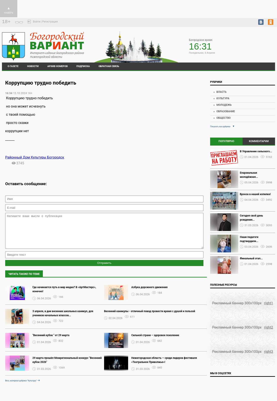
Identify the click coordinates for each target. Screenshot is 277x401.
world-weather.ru (250, 48)
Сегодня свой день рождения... (251, 217)
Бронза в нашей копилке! (255, 194)
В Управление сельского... (256, 151)
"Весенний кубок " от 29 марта (50, 341)
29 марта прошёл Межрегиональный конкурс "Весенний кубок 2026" (67, 366)
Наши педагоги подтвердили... (249, 239)
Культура (222, 98)
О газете (13, 66)
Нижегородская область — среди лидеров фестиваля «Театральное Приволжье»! (164, 366)
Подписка (83, 66)
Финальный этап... (251, 258)
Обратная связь (108, 66)
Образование (225, 111)
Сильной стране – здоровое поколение (155, 341)
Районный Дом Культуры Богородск (34, 157)
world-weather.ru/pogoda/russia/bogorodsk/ (250, 44)
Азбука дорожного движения (149, 293)
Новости (33, 66)
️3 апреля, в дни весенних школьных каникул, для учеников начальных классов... (62, 319)
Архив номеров (57, 66)
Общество (223, 117)
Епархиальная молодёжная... (249, 174)
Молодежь (224, 104)
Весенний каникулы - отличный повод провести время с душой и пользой (149, 317)
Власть (221, 91)
